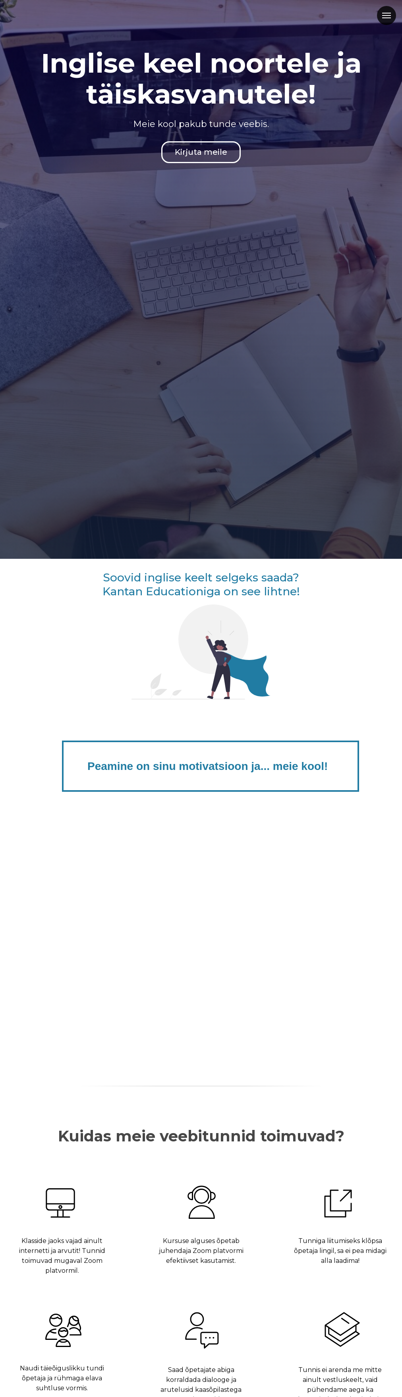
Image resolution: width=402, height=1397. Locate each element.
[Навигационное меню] (386, 15)
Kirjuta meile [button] (201, 152)
